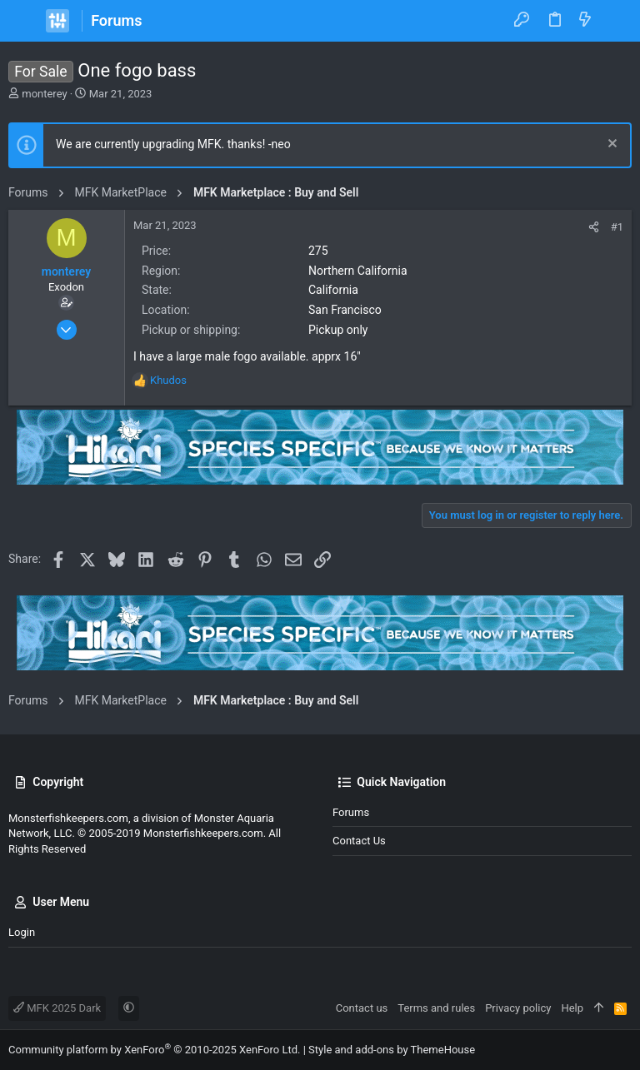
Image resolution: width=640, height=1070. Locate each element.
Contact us (359, 840)
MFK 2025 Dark (57, 1008)
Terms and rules (436, 1008)
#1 (617, 227)
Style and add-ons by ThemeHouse (391, 1049)
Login (21, 932)
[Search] (615, 21)
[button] (25, 21)
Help (572, 1008)
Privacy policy (518, 1008)
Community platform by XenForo (154, 1049)
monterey (44, 93)
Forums (350, 812)
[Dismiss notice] (610, 145)
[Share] (593, 227)
